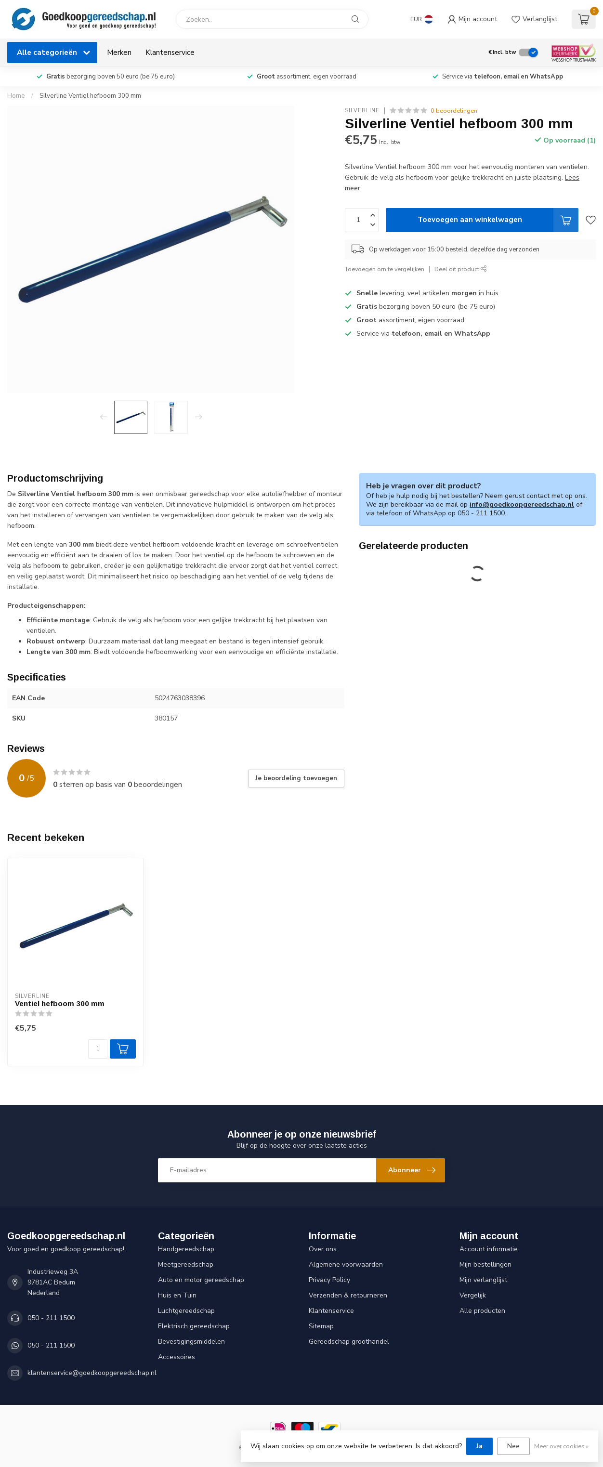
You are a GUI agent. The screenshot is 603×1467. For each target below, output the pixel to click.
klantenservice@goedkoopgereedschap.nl (92, 1372)
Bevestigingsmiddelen (191, 1341)
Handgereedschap (186, 1249)
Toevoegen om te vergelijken (384, 269)
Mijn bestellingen (485, 1264)
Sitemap (321, 1326)
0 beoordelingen (454, 110)
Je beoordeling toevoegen (296, 778)
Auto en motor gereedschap (201, 1279)
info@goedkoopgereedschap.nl (522, 504)
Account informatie (488, 1249)
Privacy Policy (329, 1279)
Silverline (362, 110)
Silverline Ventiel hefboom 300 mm (90, 96)
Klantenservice (170, 52)
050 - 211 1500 (51, 1318)
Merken (119, 52)
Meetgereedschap (185, 1264)
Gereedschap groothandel (349, 1341)
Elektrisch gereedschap (194, 1326)
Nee (513, 1446)
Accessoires (176, 1357)
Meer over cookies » (561, 1446)
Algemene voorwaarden (346, 1264)
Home (16, 96)
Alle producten (482, 1310)
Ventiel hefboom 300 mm (60, 1003)
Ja (479, 1446)
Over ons (323, 1249)
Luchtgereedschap (186, 1310)
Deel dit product (460, 269)
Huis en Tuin (177, 1295)
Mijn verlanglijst (483, 1279)
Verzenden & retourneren (348, 1295)
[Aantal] (97, 1049)
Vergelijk (472, 1295)
